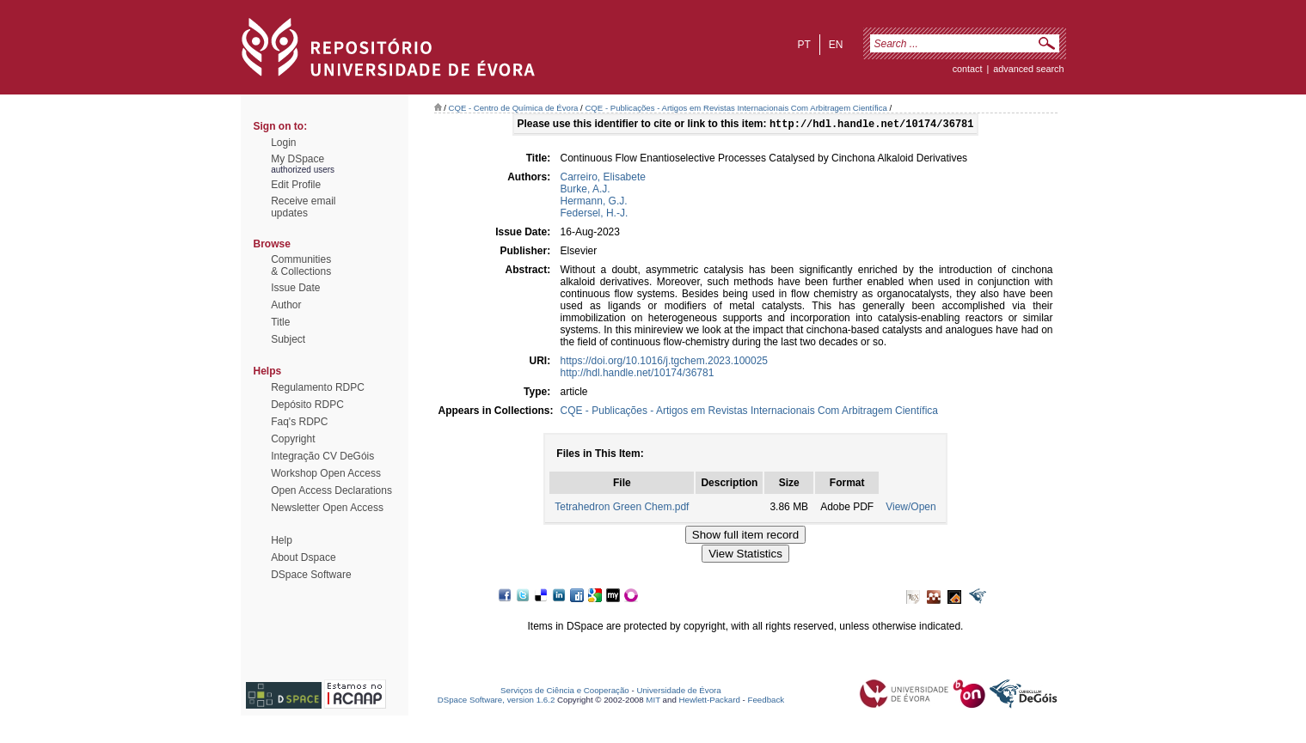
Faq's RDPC (299, 422)
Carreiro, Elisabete (603, 179)
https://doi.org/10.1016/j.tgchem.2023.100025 (665, 362)
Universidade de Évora (678, 692)
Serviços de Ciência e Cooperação (564, 692)
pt (803, 45)
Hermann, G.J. (594, 203)
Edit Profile (296, 185)
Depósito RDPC (307, 405)
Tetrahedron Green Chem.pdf (622, 508)
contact (968, 69)
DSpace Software (311, 575)
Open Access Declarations (331, 490)
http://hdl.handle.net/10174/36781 (637, 374)
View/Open (910, 508)
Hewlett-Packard (709, 701)
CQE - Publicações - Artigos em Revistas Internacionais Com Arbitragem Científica (735, 108)
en (836, 45)
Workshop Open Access (326, 473)
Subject (288, 339)
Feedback (765, 701)
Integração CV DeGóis (322, 456)
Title (280, 322)
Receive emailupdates (303, 207)
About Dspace (303, 557)
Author (286, 305)
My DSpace (297, 159)
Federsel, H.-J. (594, 215)
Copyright (293, 439)
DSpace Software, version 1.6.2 (496, 701)
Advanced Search (1028, 69)
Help (281, 540)
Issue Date (295, 288)
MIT (653, 701)
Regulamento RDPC (318, 387)
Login (283, 143)
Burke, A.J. (585, 191)
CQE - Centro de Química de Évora (514, 108)
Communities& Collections (301, 265)
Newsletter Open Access (327, 508)
